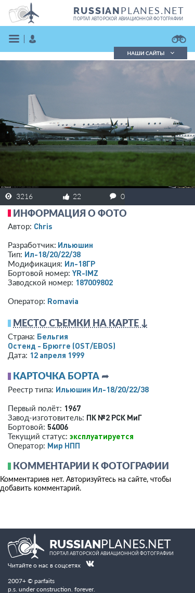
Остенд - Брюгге (61, 345)
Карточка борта (56, 375)
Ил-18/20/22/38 (52, 254)
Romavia (63, 301)
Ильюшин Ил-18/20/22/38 (102, 389)
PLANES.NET (129, 10)
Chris (43, 226)
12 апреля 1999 (57, 355)
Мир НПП (63, 445)
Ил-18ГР (79, 263)
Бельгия (52, 336)
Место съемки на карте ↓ (80, 322)
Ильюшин (75, 244)
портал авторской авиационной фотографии (128, 18)
